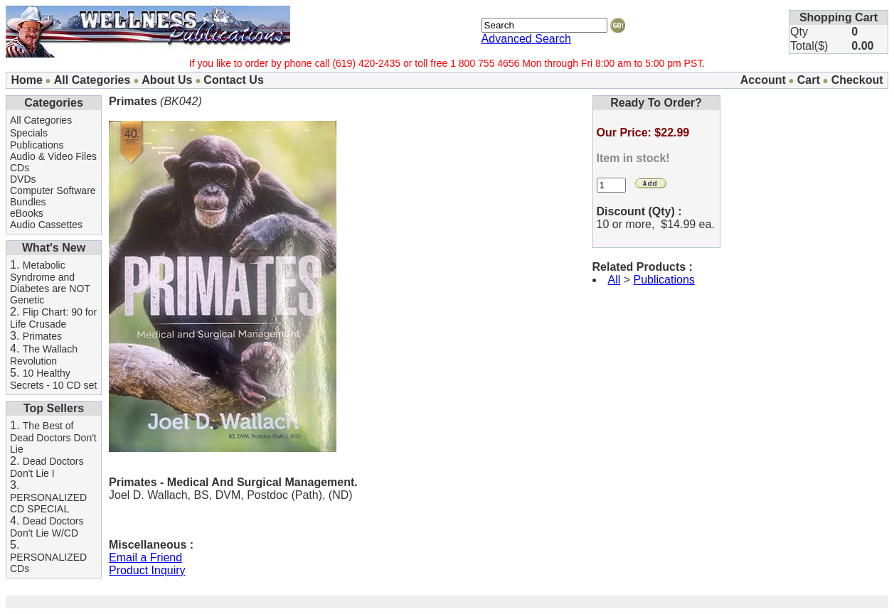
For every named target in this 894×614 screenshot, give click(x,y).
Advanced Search (526, 39)
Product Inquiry (147, 570)
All (614, 280)
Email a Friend (145, 557)
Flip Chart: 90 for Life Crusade (53, 318)
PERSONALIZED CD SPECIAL (48, 503)
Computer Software (53, 190)
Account (763, 80)
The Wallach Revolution (44, 355)
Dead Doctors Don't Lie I (46, 467)
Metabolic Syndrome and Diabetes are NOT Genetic (50, 282)
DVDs (23, 179)
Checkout (857, 80)
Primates (42, 336)
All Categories (92, 80)
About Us (167, 80)
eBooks (26, 213)
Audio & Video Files (53, 156)
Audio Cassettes (46, 224)
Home (26, 80)
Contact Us (233, 80)
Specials (29, 133)
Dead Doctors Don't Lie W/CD (46, 527)
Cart (808, 80)
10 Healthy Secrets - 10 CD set (53, 379)
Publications (37, 145)
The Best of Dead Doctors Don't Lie (53, 437)
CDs (19, 167)
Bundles (28, 202)
